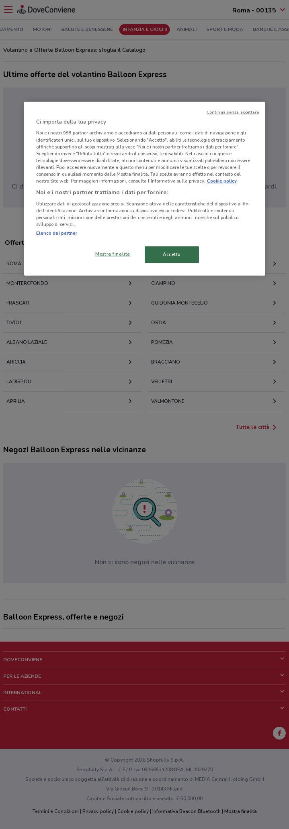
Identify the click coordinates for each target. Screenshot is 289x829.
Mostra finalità (112, 254)
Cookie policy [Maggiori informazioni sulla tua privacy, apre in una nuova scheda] (222, 181)
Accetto (171, 254)
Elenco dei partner (57, 233)
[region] (144, 189)
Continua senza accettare (233, 112)
